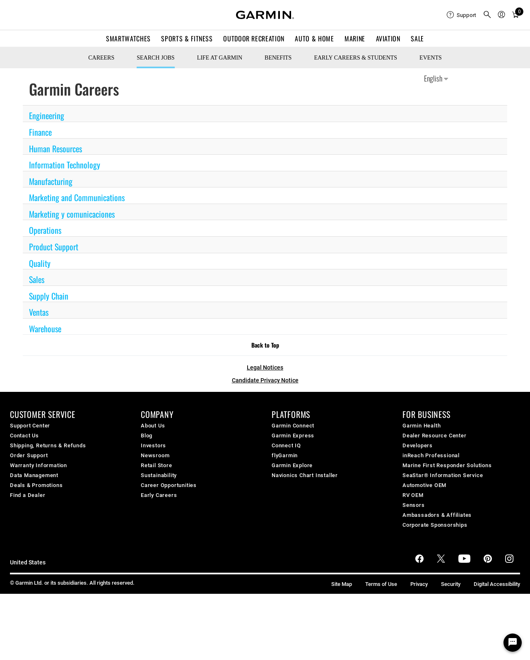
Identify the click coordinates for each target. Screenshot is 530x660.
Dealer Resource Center (434, 435)
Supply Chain (48, 296)
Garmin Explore (292, 465)
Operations (45, 230)
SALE (417, 38)
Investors (153, 445)
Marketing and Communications (77, 197)
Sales (36, 279)
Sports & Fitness (186, 38)
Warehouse (45, 328)
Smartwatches (128, 38)
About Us (153, 425)
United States (28, 562)
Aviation (388, 38)
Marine (354, 38)
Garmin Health (421, 425)
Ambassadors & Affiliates (437, 515)
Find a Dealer (27, 495)
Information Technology (64, 164)
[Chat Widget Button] (513, 643)
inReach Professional (431, 455)
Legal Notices (265, 367)
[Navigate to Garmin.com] (265, 15)
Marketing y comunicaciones (72, 214)
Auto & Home (314, 38)
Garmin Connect (293, 425)
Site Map (341, 584)
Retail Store (156, 465)
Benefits (278, 58)
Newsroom (155, 455)
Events (430, 58)
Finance (40, 132)
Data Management (34, 475)
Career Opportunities (169, 485)
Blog (146, 435)
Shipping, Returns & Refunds (48, 445)
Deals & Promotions (36, 485)
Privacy (419, 584)
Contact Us (24, 435)
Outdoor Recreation (253, 38)
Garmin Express (293, 435)
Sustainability (159, 475)
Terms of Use (381, 584)
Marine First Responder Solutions (447, 465)
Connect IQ (286, 445)
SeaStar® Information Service (442, 475)
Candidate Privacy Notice (265, 380)
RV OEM (413, 495)
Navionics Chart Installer (305, 475)
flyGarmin (285, 455)
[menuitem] (461, 15)
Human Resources (55, 148)
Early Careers (159, 495)
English (436, 78)
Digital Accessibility (497, 584)
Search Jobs (155, 58)
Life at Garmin (219, 58)
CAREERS (101, 58)
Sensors (413, 505)
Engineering (46, 115)
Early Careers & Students (355, 58)
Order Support (29, 455)
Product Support (53, 246)
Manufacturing (50, 181)
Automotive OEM (424, 485)
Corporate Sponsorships (434, 525)
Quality (40, 263)
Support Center (30, 425)
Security (450, 584)
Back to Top (265, 345)
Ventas (38, 312)
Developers (417, 445)
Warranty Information (38, 465)
